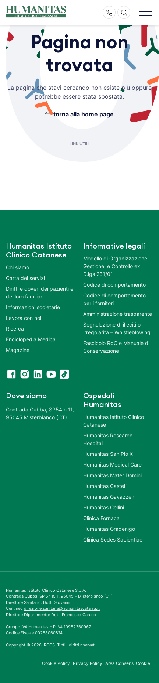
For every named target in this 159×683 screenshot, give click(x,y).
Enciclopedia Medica (31, 339)
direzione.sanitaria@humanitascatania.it (62, 608)
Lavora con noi (23, 318)
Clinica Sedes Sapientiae (112, 539)
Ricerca (15, 328)
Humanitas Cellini (103, 507)
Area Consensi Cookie (127, 663)
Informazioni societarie (33, 307)
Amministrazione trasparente (117, 314)
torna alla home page (83, 114)
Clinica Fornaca (101, 518)
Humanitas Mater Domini (112, 475)
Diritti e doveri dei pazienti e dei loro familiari (39, 293)
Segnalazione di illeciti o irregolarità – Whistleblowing (117, 328)
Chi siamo (17, 267)
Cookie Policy (56, 663)
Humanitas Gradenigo (109, 529)
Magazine (17, 350)
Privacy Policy (87, 663)
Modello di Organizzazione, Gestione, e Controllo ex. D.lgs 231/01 (116, 266)
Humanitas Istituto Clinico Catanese (113, 421)
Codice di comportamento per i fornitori (114, 299)
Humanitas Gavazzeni (109, 497)
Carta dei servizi (25, 278)
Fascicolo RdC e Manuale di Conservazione (116, 347)
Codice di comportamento (114, 284)
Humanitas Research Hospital (107, 439)
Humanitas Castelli (105, 486)
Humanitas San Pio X (108, 454)
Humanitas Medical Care (112, 464)
